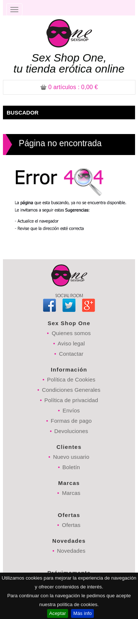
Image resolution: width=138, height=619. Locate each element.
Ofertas (71, 525)
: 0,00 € (69, 87)
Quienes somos (71, 333)
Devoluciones (71, 431)
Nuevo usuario (71, 457)
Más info (82, 613)
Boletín (71, 467)
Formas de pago (71, 421)
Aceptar (57, 613)
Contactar (71, 354)
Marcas (71, 493)
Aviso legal (71, 343)
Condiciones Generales (71, 390)
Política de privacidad (71, 400)
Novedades (71, 551)
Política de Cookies (71, 379)
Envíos (71, 410)
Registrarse (110, 5)
